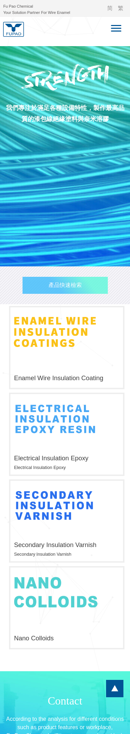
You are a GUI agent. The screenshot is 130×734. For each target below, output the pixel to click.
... (114, 688)
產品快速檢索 (65, 285)
